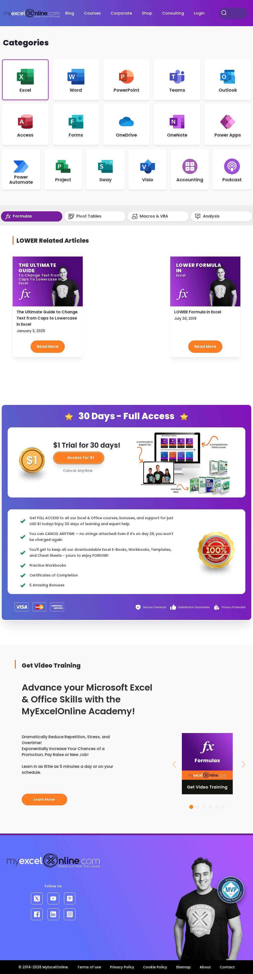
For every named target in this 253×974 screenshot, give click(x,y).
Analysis (207, 216)
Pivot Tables (84, 216)
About (205, 967)
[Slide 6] (223, 806)
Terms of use (89, 967)
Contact (227, 967)
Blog (69, 13)
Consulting (173, 13)
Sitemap (183, 967)
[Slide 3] (204, 806)
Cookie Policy (155, 967)
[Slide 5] (217, 806)
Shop (147, 13)
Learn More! (44, 799)
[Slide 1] (191, 806)
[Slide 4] (210, 806)
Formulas (18, 216)
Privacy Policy (122, 967)
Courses (92, 13)
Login (199, 13)
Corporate (121, 13)
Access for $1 (80, 457)
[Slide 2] (198, 806)
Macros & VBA (149, 216)
